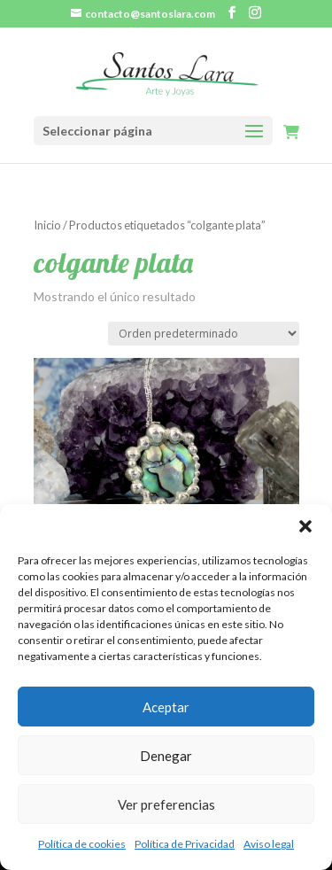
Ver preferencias (166, 804)
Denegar (166, 756)
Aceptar (166, 707)
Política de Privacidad (185, 844)
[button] (305, 526)
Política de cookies (82, 844)
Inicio (47, 225)
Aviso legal (268, 844)
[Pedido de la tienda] (203, 334)
